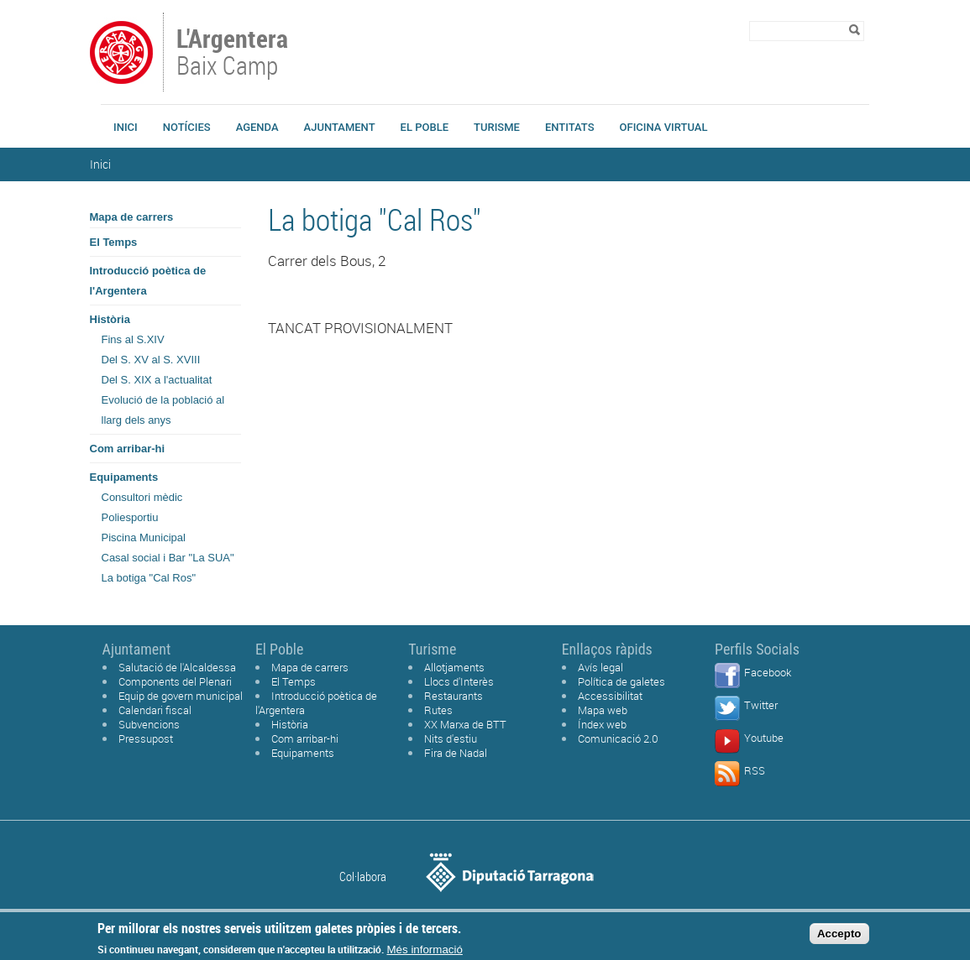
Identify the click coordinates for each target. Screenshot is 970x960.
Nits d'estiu (450, 738)
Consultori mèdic (142, 497)
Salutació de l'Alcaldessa (177, 667)
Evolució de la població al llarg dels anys (163, 410)
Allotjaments (454, 667)
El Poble (424, 127)
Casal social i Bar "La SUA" (168, 557)
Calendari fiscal (154, 709)
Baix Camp (233, 53)
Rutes (438, 709)
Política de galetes (621, 681)
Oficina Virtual (664, 127)
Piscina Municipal (144, 537)
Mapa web (602, 709)
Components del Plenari (175, 681)
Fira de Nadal (455, 752)
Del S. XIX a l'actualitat (157, 379)
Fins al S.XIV (133, 339)
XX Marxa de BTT (465, 724)
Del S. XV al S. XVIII (151, 359)
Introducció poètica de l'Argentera (148, 280)
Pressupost (145, 738)
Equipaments (124, 477)
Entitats (570, 127)
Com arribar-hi (127, 448)
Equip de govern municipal (180, 695)
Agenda (257, 127)
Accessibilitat (610, 695)
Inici (125, 127)
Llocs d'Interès (459, 681)
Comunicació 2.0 (618, 738)
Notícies (187, 127)
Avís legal (600, 667)
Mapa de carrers (132, 217)
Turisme (497, 127)
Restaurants (453, 695)
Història (110, 319)
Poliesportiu (130, 517)
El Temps (114, 242)
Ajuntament (339, 127)
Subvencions (149, 724)
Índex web (602, 724)
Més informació (425, 953)
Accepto (839, 937)
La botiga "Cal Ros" (149, 577)
